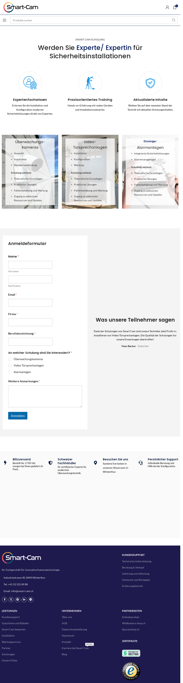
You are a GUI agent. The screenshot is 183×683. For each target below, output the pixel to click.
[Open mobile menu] (4, 20)
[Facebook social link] (4, 599)
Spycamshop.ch (130, 629)
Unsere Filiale (9, 660)
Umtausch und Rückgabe (136, 579)
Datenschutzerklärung (74, 629)
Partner (6, 648)
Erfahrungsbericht (132, 585)
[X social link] (11, 599)
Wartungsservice (11, 641)
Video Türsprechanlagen (29, 365)
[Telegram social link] (30, 599)
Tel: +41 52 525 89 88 (16, 584)
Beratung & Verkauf (133, 567)
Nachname (14, 285)
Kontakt (66, 641)
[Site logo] (23, 7)
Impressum (68, 635)
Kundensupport (11, 617)
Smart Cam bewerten (14, 629)
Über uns (67, 617)
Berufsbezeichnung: (22, 333)
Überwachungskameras (28, 359)
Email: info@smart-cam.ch (18, 591)
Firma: (13, 314)
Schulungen (8, 654)
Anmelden (18, 416)
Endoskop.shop (130, 617)
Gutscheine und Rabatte (15, 623)
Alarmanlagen (22, 372)
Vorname (13, 271)
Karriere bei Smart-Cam (78, 647)
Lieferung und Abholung (135, 573)
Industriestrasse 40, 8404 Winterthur (24, 577)
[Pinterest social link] (17, 599)
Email (12, 294)
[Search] (94, 20)
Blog (64, 654)
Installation (8, 635)
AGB (64, 623)
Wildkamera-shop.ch (133, 623)
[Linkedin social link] (24, 599)
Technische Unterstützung (136, 561)
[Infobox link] (30, 93)
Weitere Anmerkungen (24, 381)
